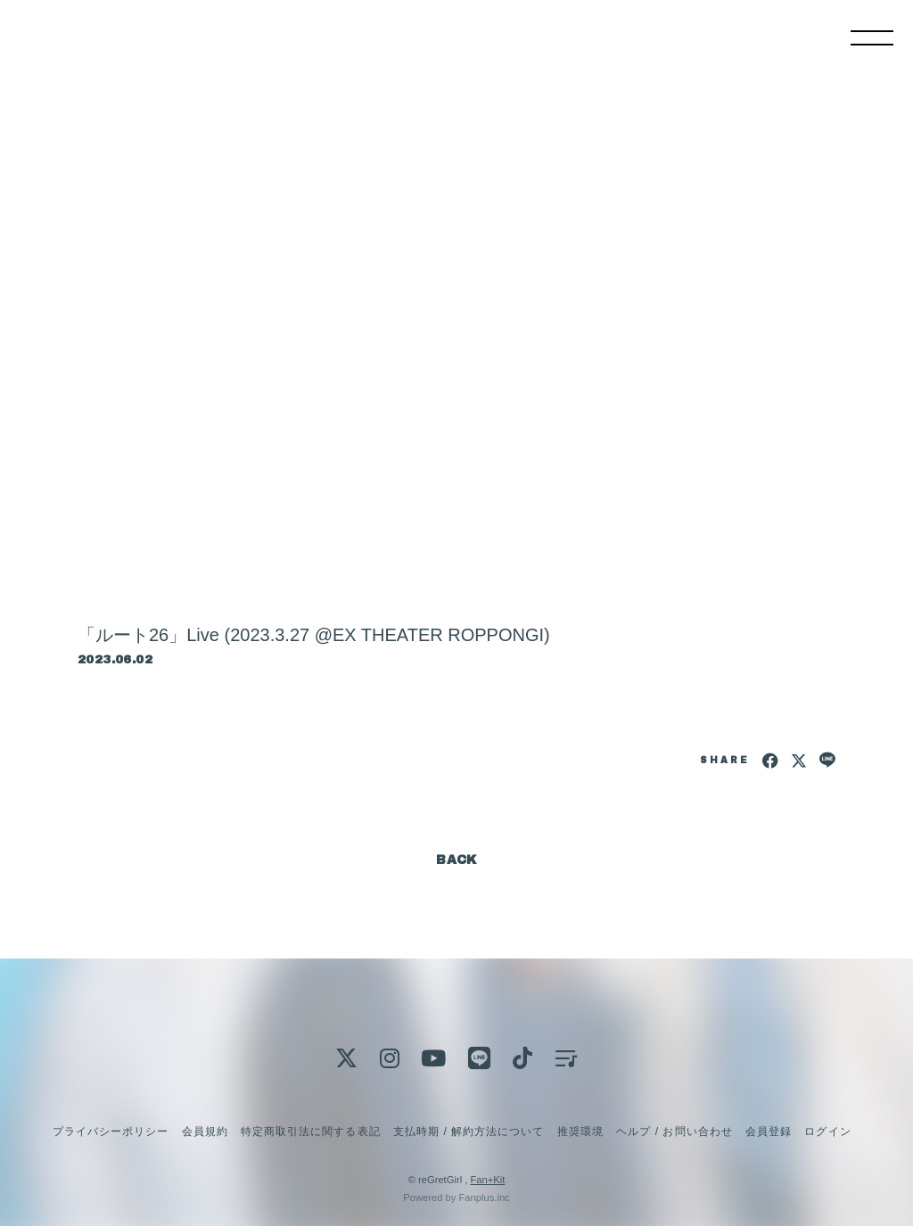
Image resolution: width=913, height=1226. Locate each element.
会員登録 (768, 1131)
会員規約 (205, 1131)
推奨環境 (580, 1131)
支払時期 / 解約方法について (469, 1131)
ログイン (827, 1131)
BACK (456, 860)
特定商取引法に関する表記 (310, 1131)
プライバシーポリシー (111, 1131)
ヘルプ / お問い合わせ (674, 1131)
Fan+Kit (487, 1179)
